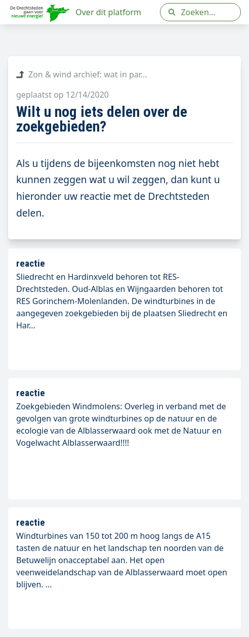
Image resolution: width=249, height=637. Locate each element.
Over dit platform (108, 12)
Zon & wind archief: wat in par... (81, 74)
